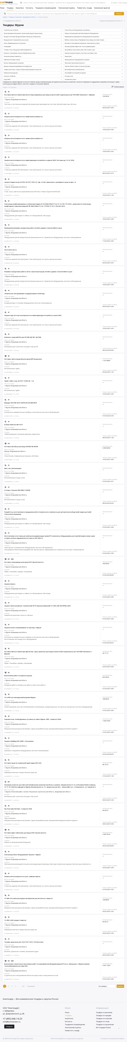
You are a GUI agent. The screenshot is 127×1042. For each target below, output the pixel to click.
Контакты (29, 8)
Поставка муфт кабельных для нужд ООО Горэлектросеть (25, 833)
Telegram (9, 1026)
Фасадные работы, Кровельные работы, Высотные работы (25, 685)
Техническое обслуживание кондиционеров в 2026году (24, 293)
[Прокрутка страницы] (119, 1028)
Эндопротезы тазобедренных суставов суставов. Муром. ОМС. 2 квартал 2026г (32, 719)
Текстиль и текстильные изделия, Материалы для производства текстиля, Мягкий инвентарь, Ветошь (40, 104)
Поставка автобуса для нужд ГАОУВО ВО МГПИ (21, 446)
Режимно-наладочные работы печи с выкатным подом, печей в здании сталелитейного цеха (38, 272)
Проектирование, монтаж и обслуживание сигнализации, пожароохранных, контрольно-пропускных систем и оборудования (48, 707)
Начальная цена (107, 94)
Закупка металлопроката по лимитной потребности (23, 117)
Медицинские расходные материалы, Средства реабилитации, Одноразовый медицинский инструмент (41, 729)
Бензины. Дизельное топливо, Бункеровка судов (21, 951)
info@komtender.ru (11, 1021)
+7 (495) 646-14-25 (12, 1018)
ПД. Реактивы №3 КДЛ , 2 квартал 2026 (18, 809)
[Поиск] (21, 3)
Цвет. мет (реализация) (12, 468)
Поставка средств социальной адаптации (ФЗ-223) (22, 763)
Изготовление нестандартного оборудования (20, 639)
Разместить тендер (84, 8)
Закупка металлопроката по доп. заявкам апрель (22, 876)
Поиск (2, 8)
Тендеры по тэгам (102, 1021)
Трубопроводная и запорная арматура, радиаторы (22, 434)
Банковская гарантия (102, 8)
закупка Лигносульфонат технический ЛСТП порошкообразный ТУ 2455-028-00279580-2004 (37, 606)
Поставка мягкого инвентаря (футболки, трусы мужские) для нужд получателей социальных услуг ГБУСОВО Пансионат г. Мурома (48, 653)
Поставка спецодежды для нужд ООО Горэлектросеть (24, 562)
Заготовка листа (10, 250)
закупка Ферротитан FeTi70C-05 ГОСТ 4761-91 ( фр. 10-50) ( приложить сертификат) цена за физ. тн (40, 182)
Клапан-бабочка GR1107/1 (13, 425)
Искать (119, 14)
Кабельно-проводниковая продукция (17, 842)
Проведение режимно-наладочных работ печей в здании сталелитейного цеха (33, 228)
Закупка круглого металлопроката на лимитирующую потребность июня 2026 (32, 315)
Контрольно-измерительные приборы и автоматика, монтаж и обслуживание (31, 412)
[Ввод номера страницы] (111, 986)
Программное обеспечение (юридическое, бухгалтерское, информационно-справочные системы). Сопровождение (44, 550)
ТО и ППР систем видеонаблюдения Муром (19, 697)
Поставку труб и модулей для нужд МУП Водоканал (23, 359)
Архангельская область (46, 792)
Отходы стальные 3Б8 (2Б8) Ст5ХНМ (17, 490)
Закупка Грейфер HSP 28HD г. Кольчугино (19, 741)
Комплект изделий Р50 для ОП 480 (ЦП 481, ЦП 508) (22, 337)
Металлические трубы (12, 368)
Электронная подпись (66, 8)
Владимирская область (19, 99)
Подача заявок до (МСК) (109, 106)
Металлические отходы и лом (14, 478)
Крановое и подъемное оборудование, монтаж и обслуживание (26, 750)
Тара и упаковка (9, 818)
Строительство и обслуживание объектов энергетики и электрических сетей (31, 975)
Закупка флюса (9, 584)
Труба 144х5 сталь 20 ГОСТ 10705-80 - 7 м (19, 381)
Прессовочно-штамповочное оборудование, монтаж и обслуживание (28, 547)
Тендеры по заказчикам (105, 1024)
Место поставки (9, 97)
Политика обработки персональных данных (67, 1038)
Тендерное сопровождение (45, 8)
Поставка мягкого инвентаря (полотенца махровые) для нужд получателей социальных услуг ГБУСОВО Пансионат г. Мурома (49, 95)
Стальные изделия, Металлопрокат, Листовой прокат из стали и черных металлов (33, 126)
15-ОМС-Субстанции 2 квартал (15, 920)
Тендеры (10, 8)
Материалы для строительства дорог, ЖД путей (21, 347)
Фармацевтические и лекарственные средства (20, 772)
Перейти (120, 986)
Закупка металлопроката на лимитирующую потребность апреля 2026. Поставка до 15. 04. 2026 (39, 160)
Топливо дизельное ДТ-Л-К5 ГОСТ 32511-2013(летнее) (23, 942)
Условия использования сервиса (112, 1038)
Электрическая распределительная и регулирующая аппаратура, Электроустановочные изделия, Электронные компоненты (47, 864)
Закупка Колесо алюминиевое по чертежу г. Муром (22, 628)
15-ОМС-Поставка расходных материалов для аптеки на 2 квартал (28, 898)
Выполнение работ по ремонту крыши (18, 676)
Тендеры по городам (103, 1015)
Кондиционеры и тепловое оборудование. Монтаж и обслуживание (28, 303)
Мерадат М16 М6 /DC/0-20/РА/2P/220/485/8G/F (20, 403)
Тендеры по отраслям (104, 1018)
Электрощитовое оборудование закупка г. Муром (22, 855)
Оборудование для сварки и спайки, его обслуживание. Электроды (27, 215)
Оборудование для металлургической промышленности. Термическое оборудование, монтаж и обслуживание (42, 237)
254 (23, 986)
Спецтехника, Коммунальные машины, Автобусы (21, 456)
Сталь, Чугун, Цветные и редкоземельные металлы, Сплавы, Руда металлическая (32, 191)
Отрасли (6, 102)
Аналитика (20, 8)
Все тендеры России (103, 1027)
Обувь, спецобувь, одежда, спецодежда (18, 571)
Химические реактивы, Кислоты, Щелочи (18, 615)
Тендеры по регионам (104, 1012)
